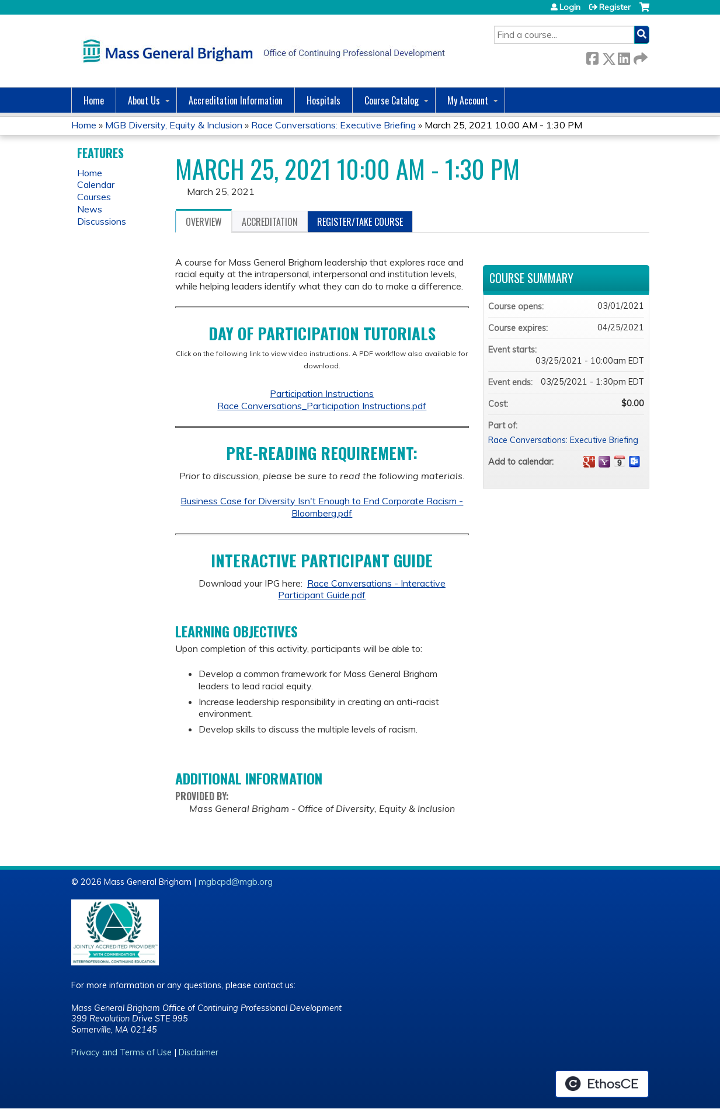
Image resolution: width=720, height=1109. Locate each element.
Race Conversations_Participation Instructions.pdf (321, 405)
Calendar (95, 184)
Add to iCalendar (619, 461)
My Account (467, 100)
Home (94, 100)
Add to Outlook (635, 462)
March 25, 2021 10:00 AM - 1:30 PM (503, 125)
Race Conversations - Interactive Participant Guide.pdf (362, 589)
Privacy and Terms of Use (121, 1052)
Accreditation (270, 222)
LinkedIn (623, 56)
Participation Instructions (322, 393)
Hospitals (323, 100)
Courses (94, 197)
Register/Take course (360, 222)
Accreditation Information (236, 100)
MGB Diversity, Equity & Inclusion (173, 125)
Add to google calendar (589, 462)
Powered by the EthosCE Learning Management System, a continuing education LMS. (602, 1084)
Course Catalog (391, 100)
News (89, 209)
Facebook (592, 56)
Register (615, 7)
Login (569, 7)
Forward (639, 56)
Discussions (101, 221)
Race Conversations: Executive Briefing (333, 125)
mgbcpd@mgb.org (236, 882)
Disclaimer (198, 1052)
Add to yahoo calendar (604, 462)
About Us (144, 100)
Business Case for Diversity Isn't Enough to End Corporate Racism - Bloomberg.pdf (321, 507)
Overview (204, 222)
